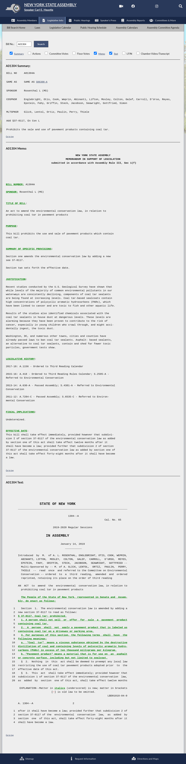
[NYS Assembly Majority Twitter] (138, 7)
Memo (102, 61)
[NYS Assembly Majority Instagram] (150, 7)
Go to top (10, 144)
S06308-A (42, 90)
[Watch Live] (113, 7)
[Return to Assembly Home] (48, 9)
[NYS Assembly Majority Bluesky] (162, 7)
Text (117, 61)
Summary (19, 61)
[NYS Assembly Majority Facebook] (126, 7)
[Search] (175, 7)
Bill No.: (10, 50)
